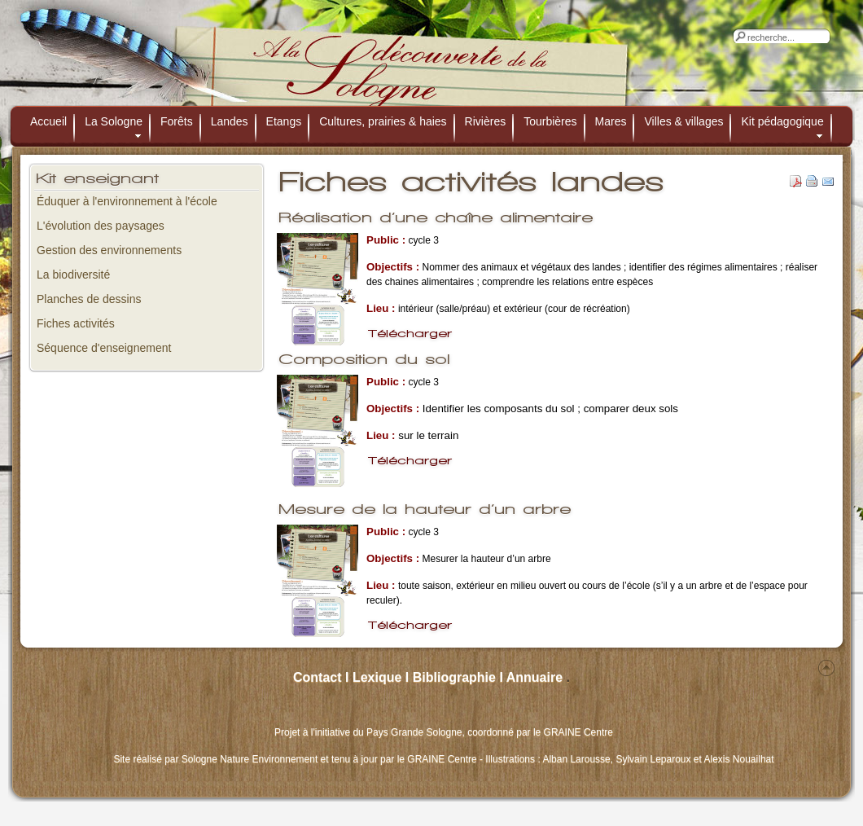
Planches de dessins (89, 298)
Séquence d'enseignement (104, 347)
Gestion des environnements (109, 250)
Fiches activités (76, 323)
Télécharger (410, 333)
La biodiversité (73, 274)
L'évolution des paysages (100, 225)
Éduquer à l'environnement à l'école (127, 201)
